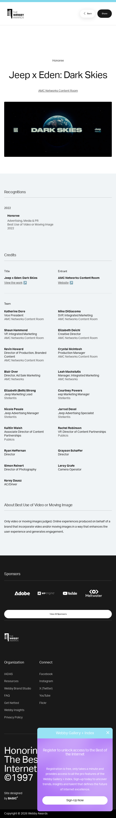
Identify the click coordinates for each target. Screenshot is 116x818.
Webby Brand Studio (17, 688)
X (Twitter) (46, 688)
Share (104, 14)
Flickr (42, 703)
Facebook (46, 674)
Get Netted (11, 703)
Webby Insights (14, 710)
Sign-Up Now (75, 800)
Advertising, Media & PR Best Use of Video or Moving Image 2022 (30, 224)
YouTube (44, 695)
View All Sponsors (58, 614)
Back (87, 13)
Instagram (46, 681)
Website (63, 282)
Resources (11, 681)
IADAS (8, 674)
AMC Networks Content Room (58, 90)
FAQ (7, 695)
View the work (13, 282)
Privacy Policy (13, 717)
